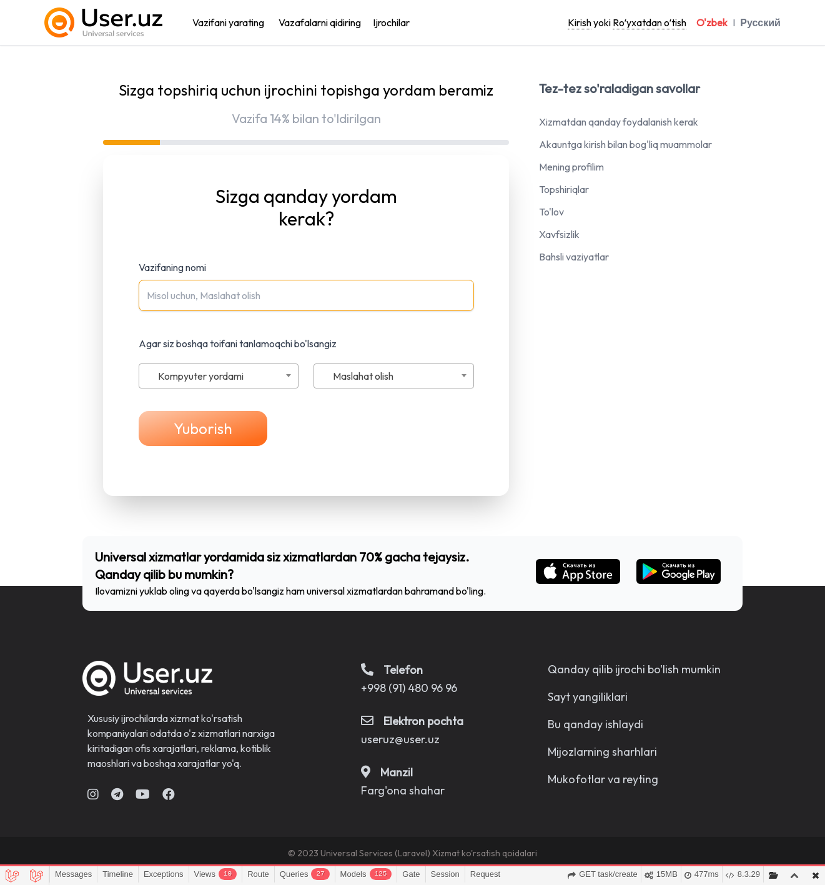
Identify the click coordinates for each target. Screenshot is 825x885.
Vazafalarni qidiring (320, 22)
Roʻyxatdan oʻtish (649, 22)
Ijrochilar (391, 22)
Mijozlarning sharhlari (602, 751)
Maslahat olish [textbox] (363, 376)
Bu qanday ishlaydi (595, 724)
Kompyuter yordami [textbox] (201, 376)
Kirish (579, 22)
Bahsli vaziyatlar (574, 256)
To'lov (551, 211)
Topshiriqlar (564, 189)
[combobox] (219, 375)
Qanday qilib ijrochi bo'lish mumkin (634, 669)
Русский (760, 22)
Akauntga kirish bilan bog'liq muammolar (625, 144)
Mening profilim (571, 167)
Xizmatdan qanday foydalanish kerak (618, 122)
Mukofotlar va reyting (603, 779)
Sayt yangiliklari (588, 697)
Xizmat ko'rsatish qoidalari (484, 853)
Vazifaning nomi (172, 267)
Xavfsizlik (559, 234)
